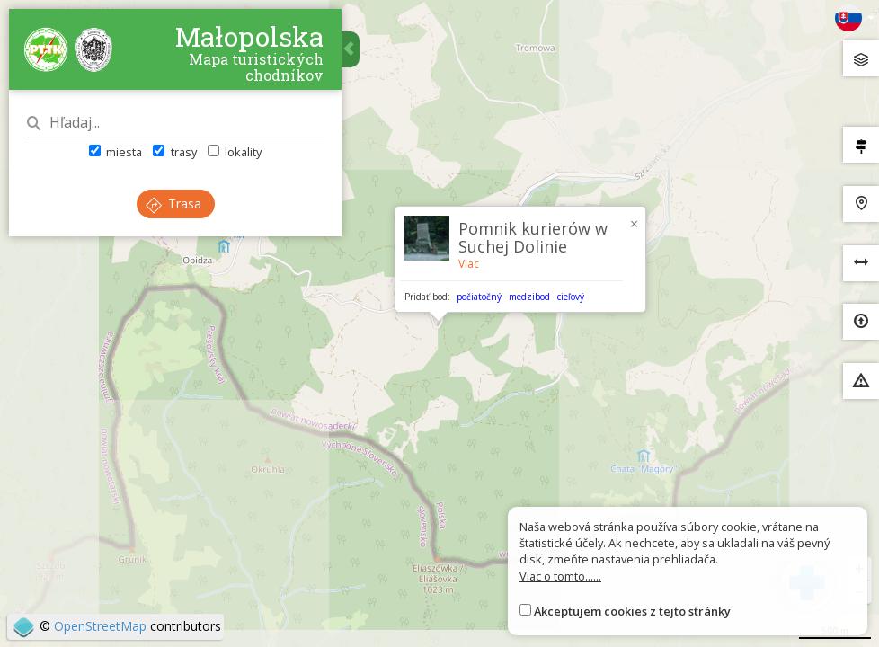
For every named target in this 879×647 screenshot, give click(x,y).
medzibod (529, 296)
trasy (174, 152)
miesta (115, 152)
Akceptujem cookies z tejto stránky (632, 611)
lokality (235, 152)
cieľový (570, 296)
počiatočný (479, 296)
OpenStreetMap (100, 625)
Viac (468, 263)
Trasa (173, 203)
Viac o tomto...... (560, 576)
